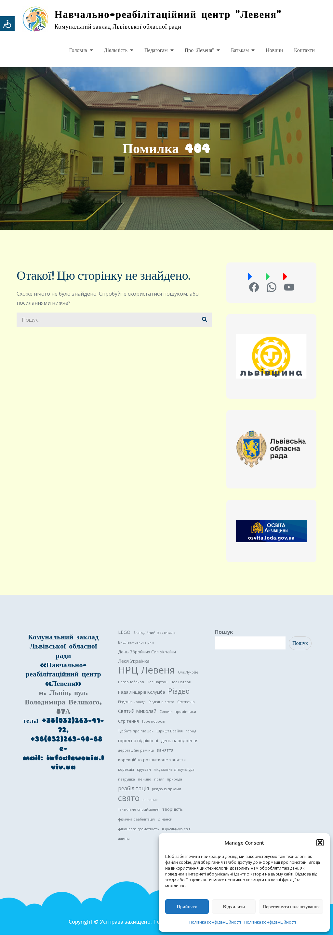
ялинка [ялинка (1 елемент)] (124, 839)
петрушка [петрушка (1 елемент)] (126, 779)
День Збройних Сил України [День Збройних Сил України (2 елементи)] (147, 652)
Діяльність (115, 50)
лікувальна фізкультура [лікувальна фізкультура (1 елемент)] (174, 770)
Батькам (240, 50)
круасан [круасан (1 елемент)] (144, 770)
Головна (78, 50)
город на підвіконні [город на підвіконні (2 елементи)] (138, 741)
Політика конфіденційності (215, 922)
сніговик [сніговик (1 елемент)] (150, 800)
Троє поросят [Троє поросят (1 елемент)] (154, 721)
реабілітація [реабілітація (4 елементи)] (133, 788)
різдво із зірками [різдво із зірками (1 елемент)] (166, 789)
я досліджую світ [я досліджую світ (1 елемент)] (176, 829)
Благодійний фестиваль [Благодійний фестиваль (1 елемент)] (154, 633)
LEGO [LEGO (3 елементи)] (124, 632)
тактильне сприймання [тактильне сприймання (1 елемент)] (138, 810)
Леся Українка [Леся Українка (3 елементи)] (134, 661)
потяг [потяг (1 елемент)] (159, 779)
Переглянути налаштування (291, 907)
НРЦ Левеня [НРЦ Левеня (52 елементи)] (146, 670)
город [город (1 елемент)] (191, 731)
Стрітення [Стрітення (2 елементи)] (128, 721)
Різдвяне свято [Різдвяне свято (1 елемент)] (161, 702)
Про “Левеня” (199, 50)
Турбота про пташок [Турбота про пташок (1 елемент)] (135, 731)
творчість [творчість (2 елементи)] (172, 809)
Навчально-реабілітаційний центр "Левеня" (171, 14)
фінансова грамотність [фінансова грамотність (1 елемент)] (138, 829)
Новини (274, 50)
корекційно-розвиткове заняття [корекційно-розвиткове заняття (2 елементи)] (152, 760)
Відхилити (234, 907)
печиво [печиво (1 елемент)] (144, 779)
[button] (320, 842)
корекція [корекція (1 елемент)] (126, 770)
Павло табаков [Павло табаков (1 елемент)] (131, 682)
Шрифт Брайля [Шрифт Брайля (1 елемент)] (169, 731)
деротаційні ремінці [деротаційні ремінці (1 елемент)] (136, 750)
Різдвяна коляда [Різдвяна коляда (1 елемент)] (132, 702)
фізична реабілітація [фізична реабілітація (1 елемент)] (136, 819)
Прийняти (187, 907)
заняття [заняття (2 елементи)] (165, 750)
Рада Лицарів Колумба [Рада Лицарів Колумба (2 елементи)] (141, 692)
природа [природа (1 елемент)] (174, 779)
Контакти (304, 50)
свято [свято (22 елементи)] (129, 798)
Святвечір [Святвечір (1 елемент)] (186, 702)
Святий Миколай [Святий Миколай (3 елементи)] (137, 711)
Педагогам (156, 50)
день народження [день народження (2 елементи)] (179, 741)
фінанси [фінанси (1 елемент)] (165, 819)
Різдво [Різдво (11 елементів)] (179, 691)
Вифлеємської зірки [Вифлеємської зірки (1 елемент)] (136, 642)
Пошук (224, 632)
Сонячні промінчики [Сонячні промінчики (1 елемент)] (177, 712)
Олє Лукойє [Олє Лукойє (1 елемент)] (188, 672)
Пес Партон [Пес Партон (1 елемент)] (157, 682)
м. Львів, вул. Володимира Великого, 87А (63, 702)
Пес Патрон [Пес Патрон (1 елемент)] (180, 682)
